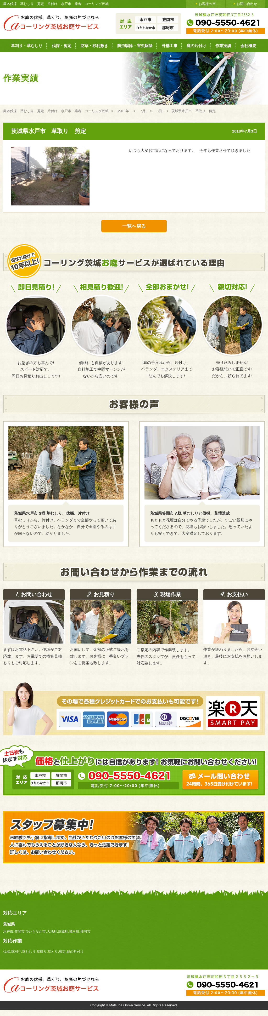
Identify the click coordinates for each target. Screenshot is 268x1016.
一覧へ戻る (134, 226)
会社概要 (248, 45)
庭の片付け (196, 45)
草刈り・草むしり (26, 45)
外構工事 (169, 45)
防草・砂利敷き (94, 45)
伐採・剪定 (61, 45)
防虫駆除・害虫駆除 (135, 45)
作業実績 (223, 45)
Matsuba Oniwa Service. (128, 1005)
